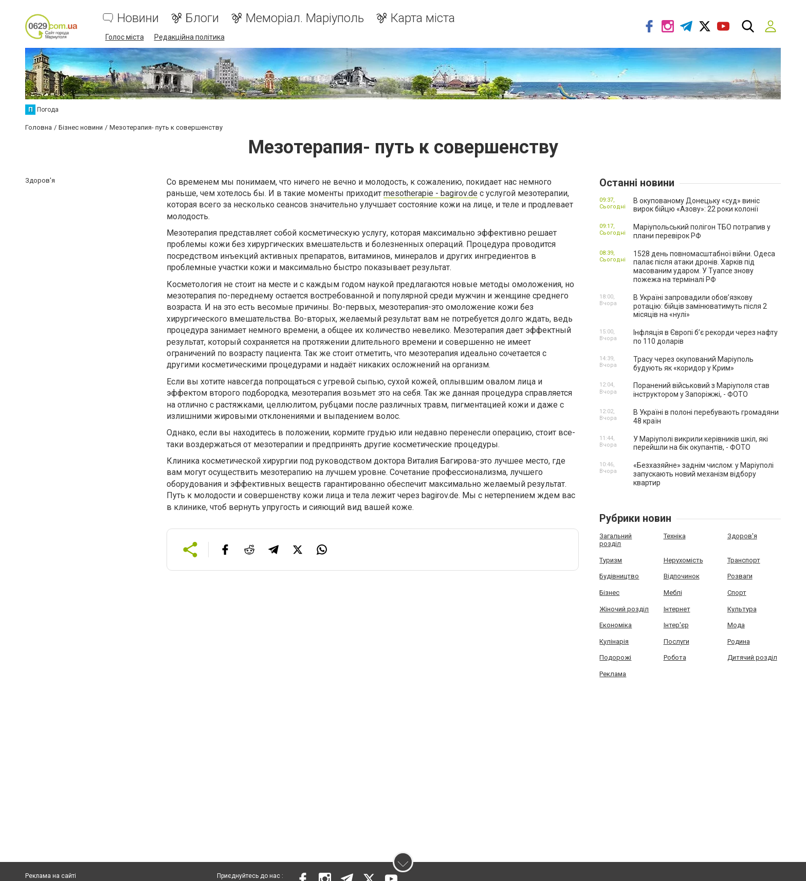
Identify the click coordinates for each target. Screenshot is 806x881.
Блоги (202, 18)
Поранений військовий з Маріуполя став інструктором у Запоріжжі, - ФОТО (701, 389)
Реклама (612, 673)
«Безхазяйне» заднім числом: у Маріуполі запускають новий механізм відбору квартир (703, 473)
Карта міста (423, 18)
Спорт (736, 592)
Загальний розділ (615, 540)
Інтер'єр (676, 624)
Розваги (740, 575)
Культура (742, 608)
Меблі (673, 592)
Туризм (610, 559)
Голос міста (124, 37)
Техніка (675, 535)
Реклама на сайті (50, 875)
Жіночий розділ (624, 608)
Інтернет (677, 608)
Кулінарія (614, 641)
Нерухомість (683, 559)
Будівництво (619, 575)
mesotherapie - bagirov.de (430, 193)
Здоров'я (742, 535)
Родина (738, 641)
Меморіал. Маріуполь (305, 18)
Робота (675, 657)
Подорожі (615, 657)
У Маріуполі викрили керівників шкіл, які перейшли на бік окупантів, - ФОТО (700, 442)
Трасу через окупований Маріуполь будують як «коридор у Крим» (693, 363)
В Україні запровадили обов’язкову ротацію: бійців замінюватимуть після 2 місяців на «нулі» (700, 306)
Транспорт (743, 559)
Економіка (615, 624)
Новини (138, 18)
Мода (736, 624)
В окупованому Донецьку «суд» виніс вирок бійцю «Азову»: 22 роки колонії (696, 204)
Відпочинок (682, 575)
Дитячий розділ (752, 657)
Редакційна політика (189, 37)
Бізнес (609, 592)
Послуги (676, 641)
